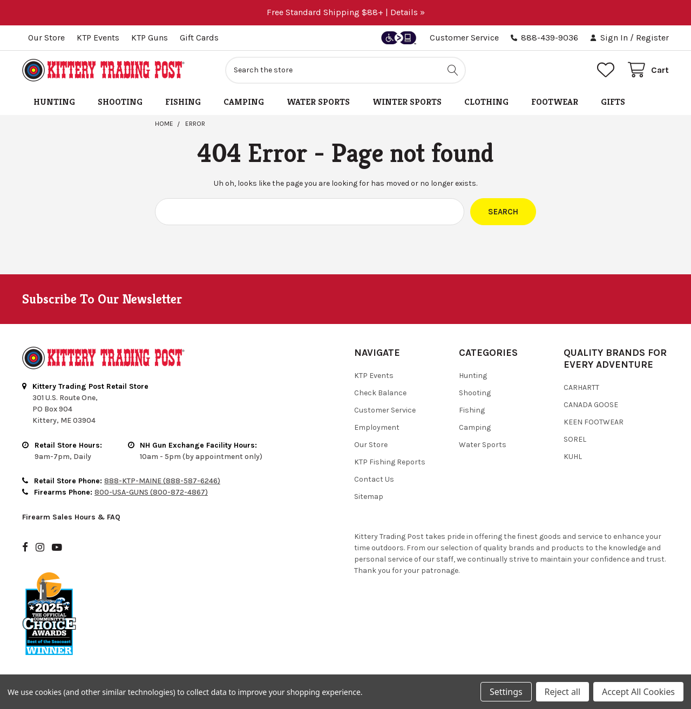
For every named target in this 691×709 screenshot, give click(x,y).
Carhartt (581, 387)
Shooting (120, 101)
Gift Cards (199, 37)
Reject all (562, 692)
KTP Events (98, 37)
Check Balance (380, 392)
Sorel (575, 439)
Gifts (613, 101)
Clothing (486, 101)
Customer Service (464, 37)
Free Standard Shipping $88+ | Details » (346, 12)
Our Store (46, 37)
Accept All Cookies (638, 692)
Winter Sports (407, 101)
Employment (376, 427)
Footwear (554, 101)
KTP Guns (149, 37)
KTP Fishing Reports (389, 462)
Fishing (183, 101)
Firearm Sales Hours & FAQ (71, 517)
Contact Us (374, 479)
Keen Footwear (594, 422)
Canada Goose (591, 404)
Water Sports (318, 101)
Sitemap (368, 496)
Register (652, 37)
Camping (243, 101)
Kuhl (573, 456)
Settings (506, 692)
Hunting (54, 101)
